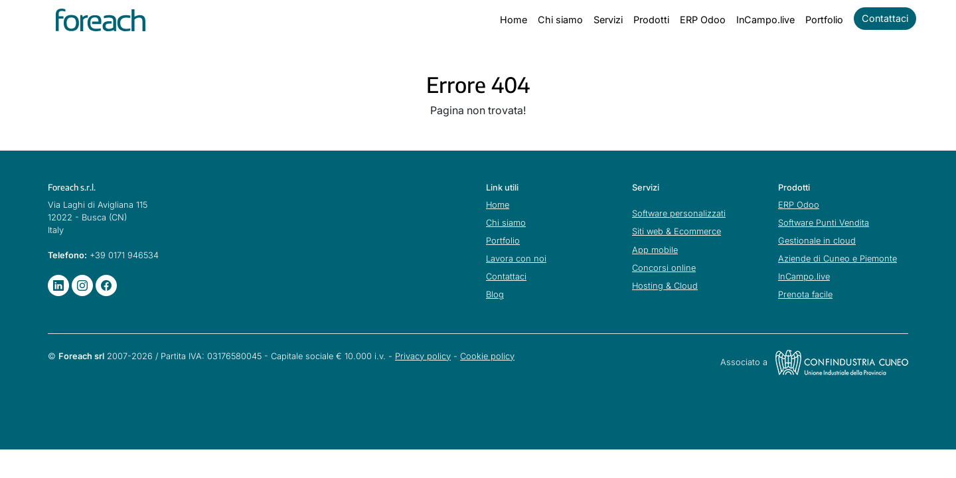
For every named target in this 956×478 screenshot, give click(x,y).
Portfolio (824, 19)
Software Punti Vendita (823, 223)
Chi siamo (560, 19)
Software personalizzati (679, 213)
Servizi (608, 19)
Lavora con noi (516, 259)
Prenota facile (805, 294)
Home (513, 19)
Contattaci (885, 18)
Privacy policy (423, 356)
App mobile (655, 250)
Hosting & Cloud (665, 286)
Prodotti (651, 19)
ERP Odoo (703, 19)
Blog (495, 294)
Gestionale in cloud (817, 241)
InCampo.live (765, 19)
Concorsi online (664, 268)
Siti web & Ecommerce (676, 231)
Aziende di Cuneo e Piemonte (837, 259)
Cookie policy (487, 356)
